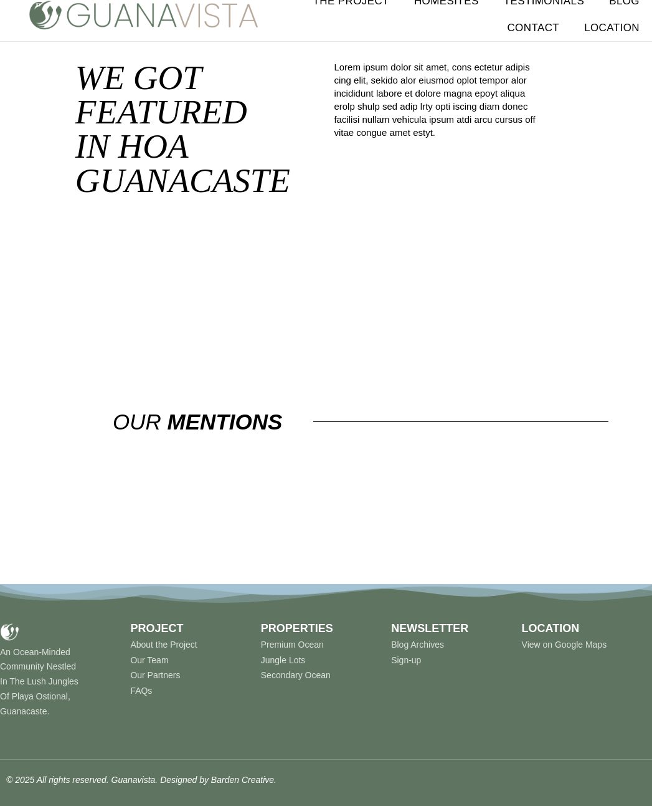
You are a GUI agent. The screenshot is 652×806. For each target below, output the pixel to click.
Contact (533, 28)
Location (612, 28)
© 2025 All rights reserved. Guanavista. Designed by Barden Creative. (141, 780)
